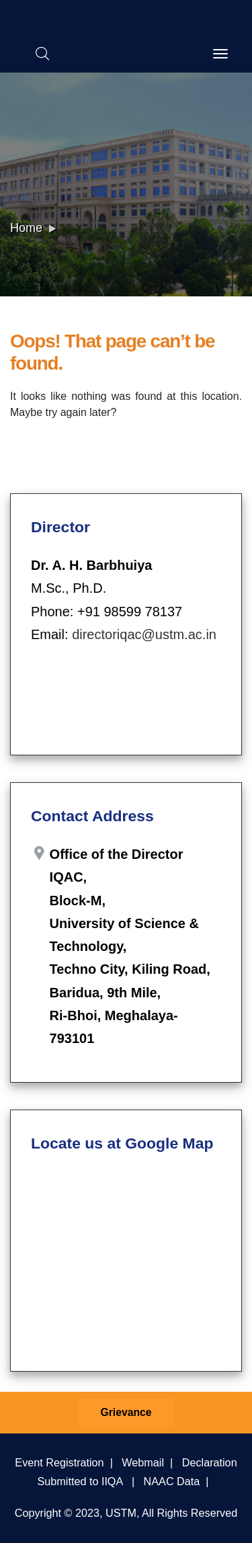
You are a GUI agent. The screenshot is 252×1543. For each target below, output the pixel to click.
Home (26, 228)
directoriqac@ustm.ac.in (144, 634)
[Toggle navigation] (220, 54)
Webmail (143, 1462)
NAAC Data (172, 1481)
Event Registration (59, 1462)
